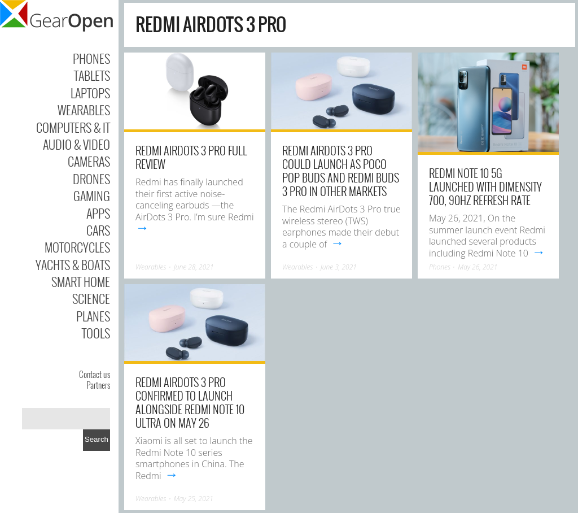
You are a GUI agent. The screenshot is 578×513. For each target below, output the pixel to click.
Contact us (94, 374)
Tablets (92, 75)
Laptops (90, 93)
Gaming (91, 195)
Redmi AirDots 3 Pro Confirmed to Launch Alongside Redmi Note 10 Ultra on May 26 (189, 402)
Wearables (84, 110)
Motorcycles (77, 247)
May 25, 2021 (193, 498)
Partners (98, 385)
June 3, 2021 (339, 267)
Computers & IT (73, 127)
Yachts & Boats (73, 264)
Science (91, 298)
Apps (98, 213)
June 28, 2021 (194, 267)
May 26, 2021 (477, 267)
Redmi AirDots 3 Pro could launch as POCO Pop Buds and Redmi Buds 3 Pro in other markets (340, 170)
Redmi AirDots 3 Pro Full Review (191, 157)
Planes (93, 316)
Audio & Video (76, 144)
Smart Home (80, 281)
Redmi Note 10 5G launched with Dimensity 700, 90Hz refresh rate (485, 186)
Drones (91, 178)
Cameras (89, 161)
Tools (96, 333)
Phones (91, 58)
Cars (98, 230)
